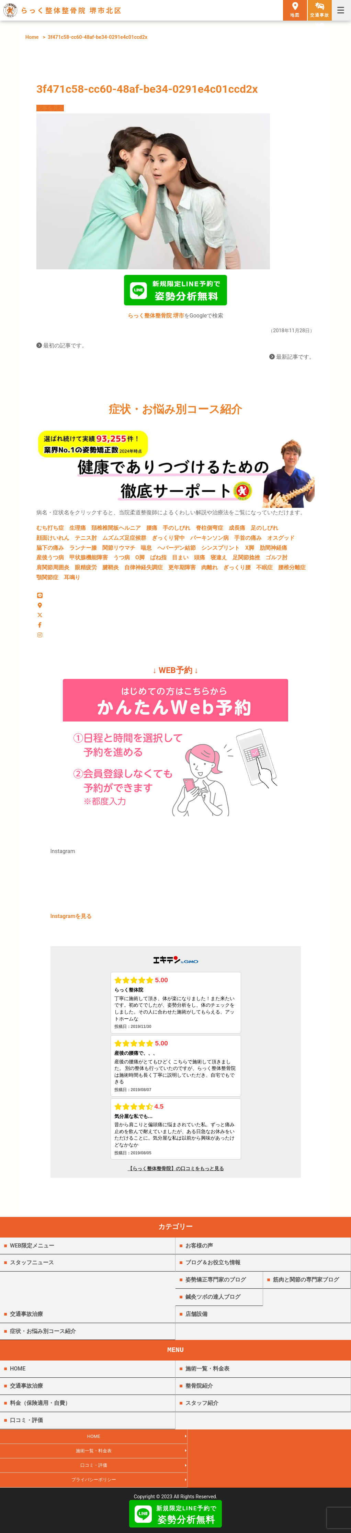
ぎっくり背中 (168, 540)
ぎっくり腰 (237, 570)
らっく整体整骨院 (175, 1484)
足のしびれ (264, 530)
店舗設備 (196, 1319)
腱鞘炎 (110, 570)
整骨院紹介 (199, 1391)
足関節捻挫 (246, 560)
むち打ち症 (50, 530)
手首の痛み (248, 540)
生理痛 (77, 530)
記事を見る (50, 108)
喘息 (146, 550)
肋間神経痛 (273, 550)
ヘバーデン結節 (176, 550)
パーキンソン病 (209, 540)
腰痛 (151, 530)
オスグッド (281, 540)
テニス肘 (86, 540)
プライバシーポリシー (263, 1458)
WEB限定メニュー (32, 1250)
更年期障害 (182, 570)
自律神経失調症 (143, 570)
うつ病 (121, 560)
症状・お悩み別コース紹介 (43, 1336)
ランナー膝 (83, 550)
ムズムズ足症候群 (124, 540)
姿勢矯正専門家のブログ (215, 1285)
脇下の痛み (50, 550)
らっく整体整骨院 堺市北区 (72, 10)
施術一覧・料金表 (207, 1374)
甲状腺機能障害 (88, 560)
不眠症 (264, 570)
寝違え (219, 560)
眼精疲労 (86, 570)
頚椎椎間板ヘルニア (116, 530)
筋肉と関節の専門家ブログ (306, 1285)
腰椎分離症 (292, 570)
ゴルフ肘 (276, 560)
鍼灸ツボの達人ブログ (212, 1302)
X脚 (249, 550)
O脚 (140, 560)
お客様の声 (199, 1250)
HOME (17, 1374)
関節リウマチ (118, 550)
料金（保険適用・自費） (40, 1408)
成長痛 (237, 530)
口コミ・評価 (26, 1425)
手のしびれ (176, 530)
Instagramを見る (71, 921)
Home (32, 37)
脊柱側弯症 (209, 530)
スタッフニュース (32, 1268)
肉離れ (209, 570)
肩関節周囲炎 (52, 570)
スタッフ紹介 (201, 1408)
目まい (180, 560)
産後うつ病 (50, 560)
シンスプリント (220, 550)
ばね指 (158, 560)
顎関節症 (47, 580)
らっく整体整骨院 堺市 (156, 318)
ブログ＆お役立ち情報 (212, 1268)
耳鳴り (72, 580)
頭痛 (199, 560)
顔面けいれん (52, 540)
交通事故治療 (26, 1319)
